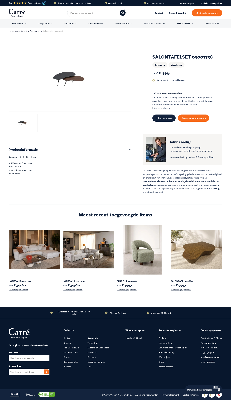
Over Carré (210, 23)
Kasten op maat (95, 23)
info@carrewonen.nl (210, 357)
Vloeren (67, 366)
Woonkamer (18, 23)
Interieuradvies (166, 366)
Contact (159, 13)
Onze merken (165, 342)
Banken (67, 338)
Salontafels (160, 64)
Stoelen (67, 342)
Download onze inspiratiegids (173, 347)
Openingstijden (208, 361)
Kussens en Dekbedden (98, 347)
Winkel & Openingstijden (211, 3)
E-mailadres (19, 366)
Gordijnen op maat (96, 361)
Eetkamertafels (71, 352)
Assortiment (21, 30)
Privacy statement (170, 394)
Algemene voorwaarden (146, 394)
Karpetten (92, 357)
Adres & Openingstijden (201, 157)
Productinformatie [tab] (23, 149)
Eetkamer (69, 23)
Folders (162, 338)
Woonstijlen (164, 357)
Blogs (161, 361)
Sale (90, 366)
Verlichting (93, 342)
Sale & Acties (183, 23)
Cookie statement (190, 394)
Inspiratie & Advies (153, 23)
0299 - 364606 (207, 352)
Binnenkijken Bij (166, 352)
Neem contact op (178, 157)
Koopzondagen (187, 3)
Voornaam (18, 352)
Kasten (67, 357)
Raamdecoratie (122, 23)
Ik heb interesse (164, 118)
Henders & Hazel (133, 338)
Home (11, 30)
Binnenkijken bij (177, 13)
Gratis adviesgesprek (207, 13)
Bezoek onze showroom (194, 118)
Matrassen (92, 352)
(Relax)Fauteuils (71, 347)
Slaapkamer (44, 23)
